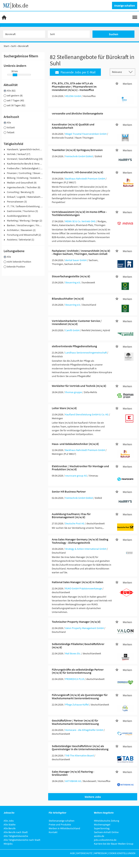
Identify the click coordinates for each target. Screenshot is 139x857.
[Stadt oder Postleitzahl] (69, 34)
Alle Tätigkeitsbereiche (16, 836)
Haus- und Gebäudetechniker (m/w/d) (75, 444)
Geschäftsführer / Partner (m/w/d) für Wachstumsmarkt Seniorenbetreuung (75, 722)
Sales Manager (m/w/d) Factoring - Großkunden (73, 773)
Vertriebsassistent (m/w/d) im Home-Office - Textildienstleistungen (79, 213)
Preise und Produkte (60, 824)
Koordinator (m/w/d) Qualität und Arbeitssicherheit (73, 126)
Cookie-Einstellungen (121, 853)
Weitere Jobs (93, 797)
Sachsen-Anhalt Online (106, 832)
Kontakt (53, 832)
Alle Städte (10, 824)
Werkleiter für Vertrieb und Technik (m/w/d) (79, 386)
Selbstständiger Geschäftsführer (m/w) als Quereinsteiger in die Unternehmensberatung (80, 747)
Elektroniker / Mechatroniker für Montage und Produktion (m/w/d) (80, 467)
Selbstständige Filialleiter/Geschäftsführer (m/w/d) (78, 645)
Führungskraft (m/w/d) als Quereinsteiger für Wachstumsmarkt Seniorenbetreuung (80, 696)
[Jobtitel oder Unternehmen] (24, 34)
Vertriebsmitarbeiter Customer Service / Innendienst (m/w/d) (77, 322)
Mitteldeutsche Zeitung (106, 820)
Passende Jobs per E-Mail (75, 72)
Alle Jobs (9, 820)
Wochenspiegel (102, 824)
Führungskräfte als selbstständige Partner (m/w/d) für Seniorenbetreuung (78, 671)
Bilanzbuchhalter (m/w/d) (68, 298)
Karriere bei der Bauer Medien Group (113, 843)
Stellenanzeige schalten (61, 820)
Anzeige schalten (124, 5)
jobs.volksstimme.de (105, 839)
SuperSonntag (101, 828)
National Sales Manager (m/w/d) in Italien (77, 582)
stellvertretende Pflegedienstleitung (74, 346)
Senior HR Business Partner (69, 491)
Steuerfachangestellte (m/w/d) (71, 276)
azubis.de (99, 836)
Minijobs (8, 843)
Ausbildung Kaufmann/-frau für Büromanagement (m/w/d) (71, 515)
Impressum (100, 853)
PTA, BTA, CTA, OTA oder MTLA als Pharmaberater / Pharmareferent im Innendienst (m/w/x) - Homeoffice (74, 86)
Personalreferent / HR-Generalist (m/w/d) (77, 172)
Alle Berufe (10, 828)
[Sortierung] (119, 72)
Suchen (113, 34)
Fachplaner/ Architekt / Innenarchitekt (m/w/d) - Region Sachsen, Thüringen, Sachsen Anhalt (81, 252)
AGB (72, 853)
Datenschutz (84, 853)
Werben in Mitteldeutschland (64, 828)
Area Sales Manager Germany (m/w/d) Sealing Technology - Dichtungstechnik (80, 540)
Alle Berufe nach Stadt (16, 832)
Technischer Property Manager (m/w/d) (76, 621)
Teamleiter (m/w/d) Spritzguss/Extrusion (77, 150)
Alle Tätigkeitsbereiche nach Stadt (22, 839)
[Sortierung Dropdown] (131, 72)
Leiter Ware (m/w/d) (64, 408)
